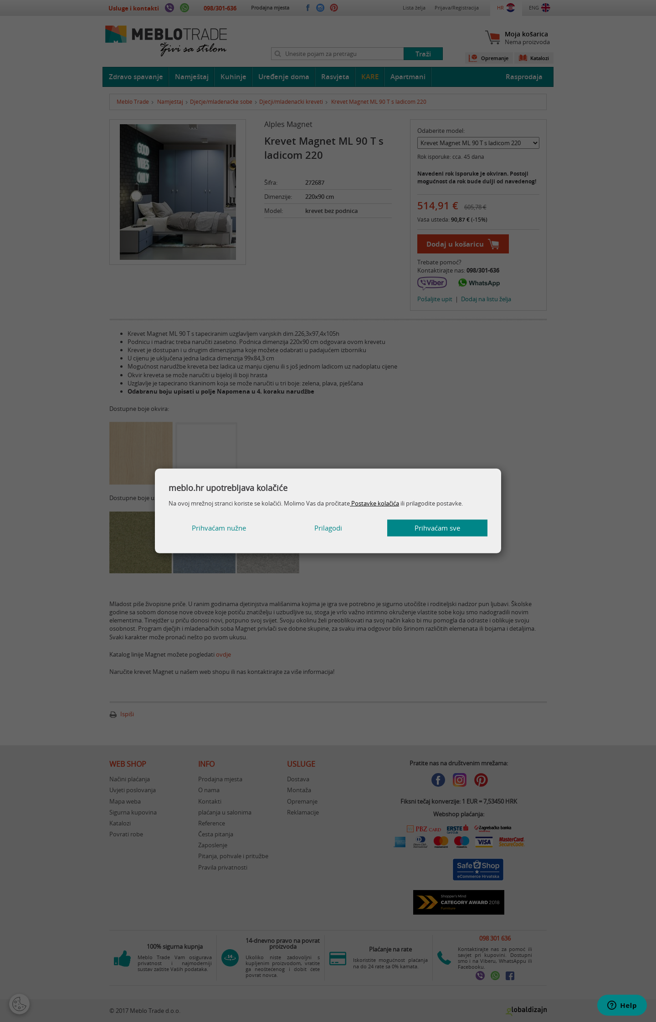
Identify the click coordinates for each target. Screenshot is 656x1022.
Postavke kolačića (374, 503)
